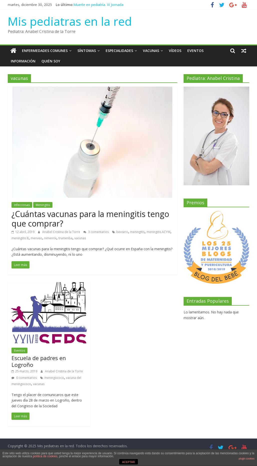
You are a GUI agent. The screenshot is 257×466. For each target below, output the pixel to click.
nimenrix (50, 238)
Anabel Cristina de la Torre (61, 232)
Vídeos (175, 50)
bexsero (122, 232)
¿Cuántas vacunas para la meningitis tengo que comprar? (90, 219)
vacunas (80, 238)
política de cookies (45, 456)
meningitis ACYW (158, 232)
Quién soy (50, 61)
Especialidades (119, 50)
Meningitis (43, 205)
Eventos (195, 50)
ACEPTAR (128, 462)
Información (23, 61)
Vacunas (151, 50)
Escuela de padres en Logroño (38, 361)
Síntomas (86, 50)
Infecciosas (22, 205)
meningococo (54, 378)
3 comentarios (96, 232)
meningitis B (20, 238)
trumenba (65, 238)
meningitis (137, 232)
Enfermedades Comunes (45, 50)
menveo (36, 238)
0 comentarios (24, 378)
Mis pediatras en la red (70, 21)
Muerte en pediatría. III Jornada (98, 4)
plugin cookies (247, 458)
